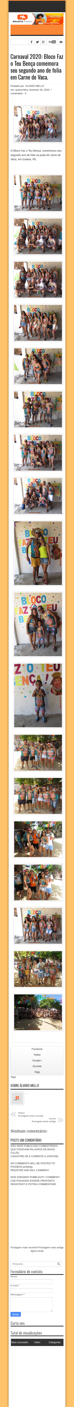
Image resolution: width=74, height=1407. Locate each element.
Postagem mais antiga (51, 1247)
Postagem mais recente (24, 1247)
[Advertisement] (34, 1372)
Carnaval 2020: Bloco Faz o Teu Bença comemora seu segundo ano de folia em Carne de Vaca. (37, 66)
